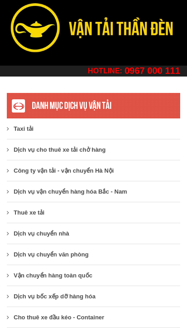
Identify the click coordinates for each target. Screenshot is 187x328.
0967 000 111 (152, 71)
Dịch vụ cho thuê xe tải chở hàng (56, 149)
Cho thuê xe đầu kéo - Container (55, 317)
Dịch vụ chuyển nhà (38, 233)
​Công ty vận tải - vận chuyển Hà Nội (60, 170)
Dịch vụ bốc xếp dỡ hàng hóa (51, 296)
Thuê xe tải (26, 212)
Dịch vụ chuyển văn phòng (48, 254)
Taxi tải (20, 128)
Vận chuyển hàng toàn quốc (49, 275)
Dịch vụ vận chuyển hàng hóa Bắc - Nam (67, 191)
